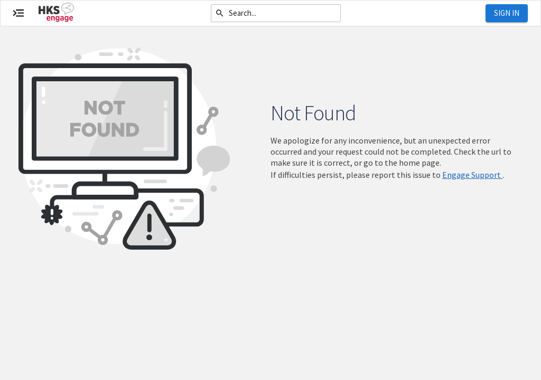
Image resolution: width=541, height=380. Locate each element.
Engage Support (472, 174)
